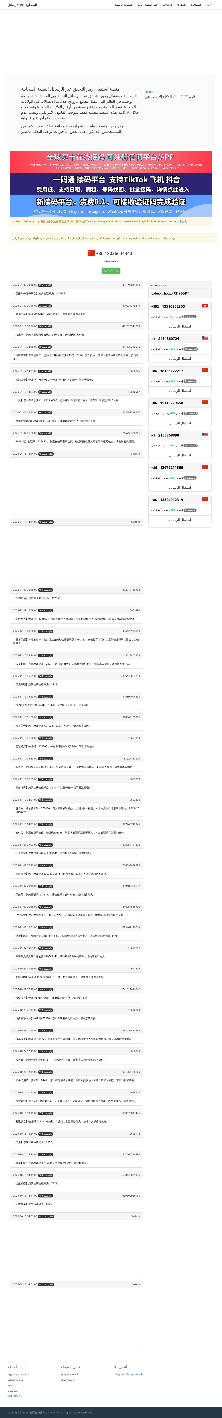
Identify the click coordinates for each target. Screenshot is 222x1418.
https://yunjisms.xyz (55, 1412)
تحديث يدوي (111, 260)
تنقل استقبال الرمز (147, 4)
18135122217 (171, 370)
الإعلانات (167, 4)
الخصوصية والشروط (18, 1374)
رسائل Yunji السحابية (22, 5)
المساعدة (196, 4)
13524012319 (171, 499)
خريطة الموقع (68, 1380)
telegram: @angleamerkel (129, 1374)
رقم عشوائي (111, 270)
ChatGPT (150, 92)
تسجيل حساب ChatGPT (170, 293)
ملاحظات (12, 1390)
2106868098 (168, 435)
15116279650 (171, 402)
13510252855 (173, 306)
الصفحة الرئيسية (123, 4)
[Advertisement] (111, 36)
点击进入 (182, 221)
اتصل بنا (181, 4)
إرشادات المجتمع (16, 1380)
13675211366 (171, 467)
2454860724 (168, 338)
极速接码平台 (15, 1396)
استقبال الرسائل (180, 326)
